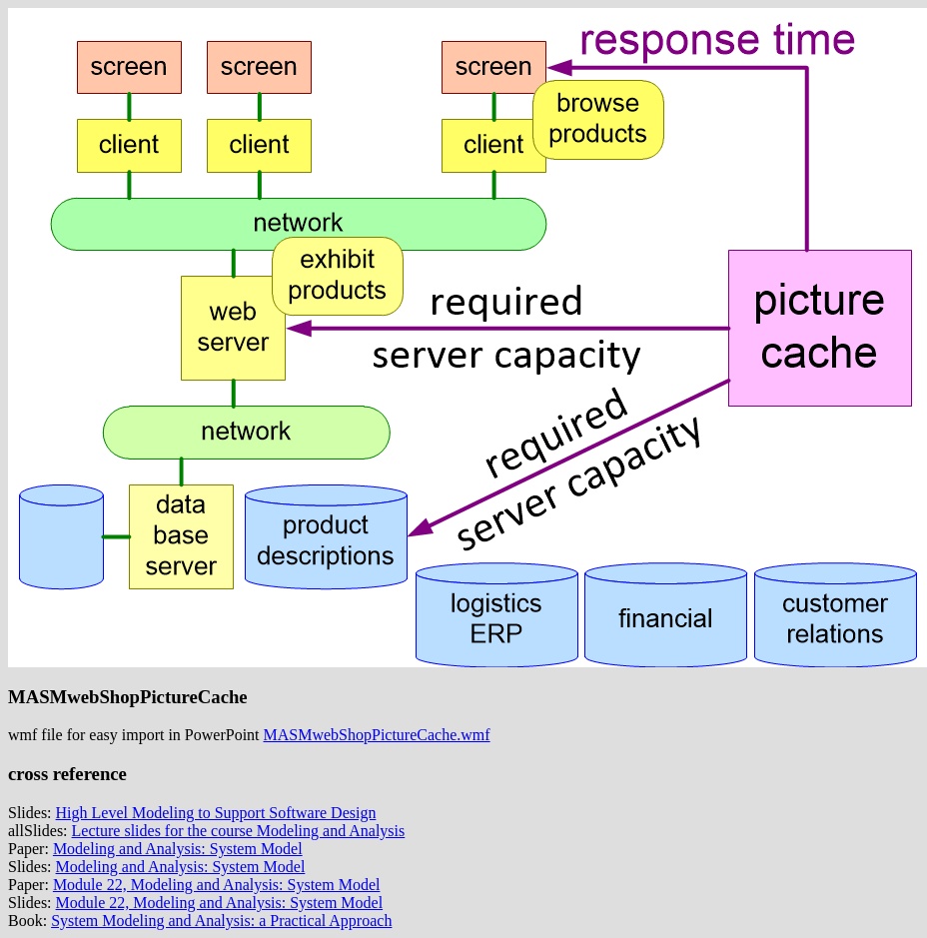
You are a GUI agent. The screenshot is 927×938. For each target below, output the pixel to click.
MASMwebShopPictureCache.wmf (377, 734)
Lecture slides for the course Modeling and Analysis (239, 830)
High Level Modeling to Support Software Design (216, 812)
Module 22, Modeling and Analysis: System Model (217, 884)
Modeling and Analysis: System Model (178, 848)
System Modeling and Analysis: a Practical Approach (221, 920)
